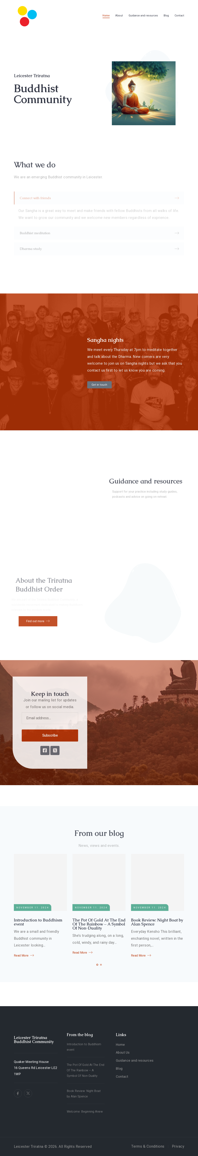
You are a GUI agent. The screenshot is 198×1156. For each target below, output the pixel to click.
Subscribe (42, 735)
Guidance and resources (143, 16)
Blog (166, 16)
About (119, 16)
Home (106, 16)
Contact (179, 16)
